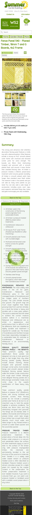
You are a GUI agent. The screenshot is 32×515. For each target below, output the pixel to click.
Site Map (16, 503)
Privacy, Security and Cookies (16, 498)
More (27, 36)
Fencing (4, 55)
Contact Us (10, 14)
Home (5, 36)
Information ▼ (25, 15)
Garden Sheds (16, 36)
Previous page (7, 53)
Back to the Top (15, 198)
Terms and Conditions (16, 501)
